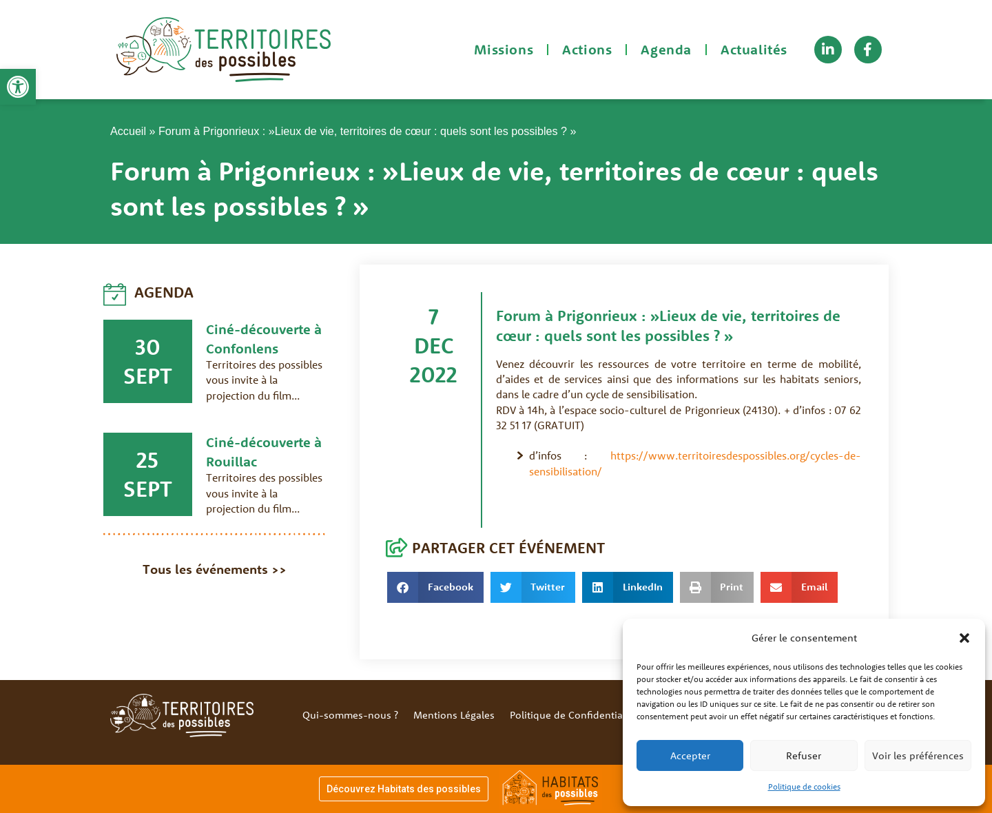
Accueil (128, 131)
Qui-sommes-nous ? (350, 714)
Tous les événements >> (215, 569)
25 (147, 459)
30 (148, 346)
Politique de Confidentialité (573, 714)
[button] (18, 87)
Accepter (690, 755)
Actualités (754, 49)
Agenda (666, 49)
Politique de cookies (804, 786)
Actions (587, 49)
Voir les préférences (918, 755)
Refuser (803, 755)
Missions (503, 49)
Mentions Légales (454, 714)
